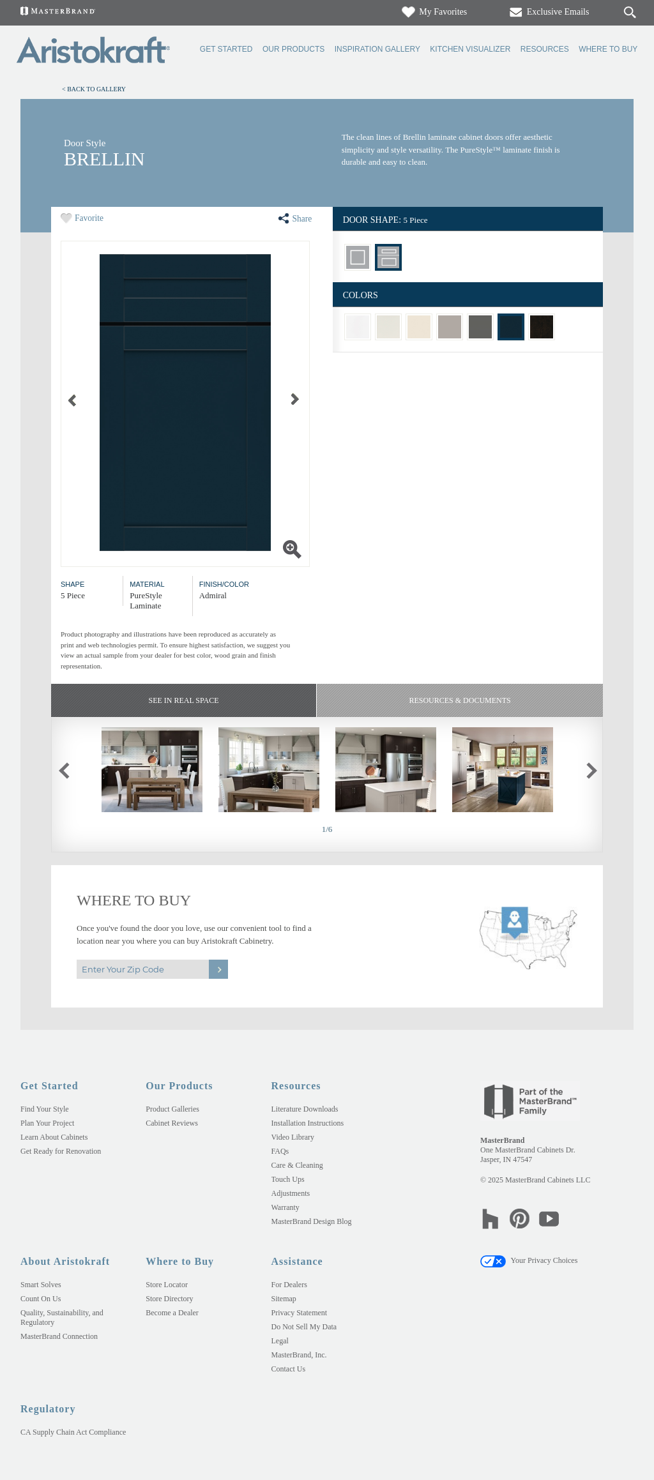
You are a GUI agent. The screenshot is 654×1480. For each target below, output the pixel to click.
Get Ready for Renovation (60, 1151)
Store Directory (169, 1298)
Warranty (285, 1207)
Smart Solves (40, 1284)
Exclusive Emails (548, 12)
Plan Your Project (47, 1123)
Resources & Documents (459, 700)
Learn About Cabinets (53, 1137)
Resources (545, 49)
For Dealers (289, 1284)
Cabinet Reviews (172, 1123)
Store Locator (167, 1284)
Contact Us (288, 1368)
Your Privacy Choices (528, 1260)
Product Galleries (172, 1109)
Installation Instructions (307, 1123)
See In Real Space (183, 700)
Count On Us (40, 1298)
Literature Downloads (304, 1109)
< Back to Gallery (94, 89)
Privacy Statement (299, 1312)
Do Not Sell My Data (304, 1326)
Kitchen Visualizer (470, 49)
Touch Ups (288, 1179)
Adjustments (290, 1193)
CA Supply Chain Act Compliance (73, 1432)
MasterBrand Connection (59, 1336)
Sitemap (283, 1298)
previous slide (72, 768)
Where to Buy (608, 49)
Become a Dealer (172, 1312)
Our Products (293, 49)
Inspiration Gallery (377, 49)
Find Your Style (44, 1109)
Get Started (226, 49)
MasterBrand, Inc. (299, 1354)
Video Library (293, 1137)
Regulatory (47, 1408)
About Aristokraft (65, 1261)
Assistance (297, 1261)
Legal (280, 1340)
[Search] (617, 12)
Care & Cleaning (297, 1165)
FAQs (280, 1151)
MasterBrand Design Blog (311, 1221)
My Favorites (434, 12)
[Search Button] (629, 12)
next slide (594, 768)
